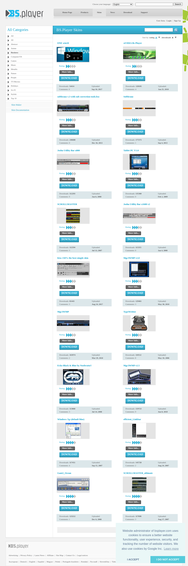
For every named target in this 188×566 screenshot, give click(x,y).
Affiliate (50, 555)
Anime (13, 48)
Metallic (14, 69)
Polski (57, 562)
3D (12, 40)
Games (14, 61)
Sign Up (177, 21)
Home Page (67, 12)
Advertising (13, 555)
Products (84, 12)
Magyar (50, 562)
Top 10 (14, 98)
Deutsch (23, 562)
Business (14, 52)
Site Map (59, 555)
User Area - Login (164, 21)
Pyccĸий (93, 562)
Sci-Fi (13, 90)
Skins (99, 12)
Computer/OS (16, 57)
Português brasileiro (71, 562)
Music (13, 65)
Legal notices (82, 555)
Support (144, 12)
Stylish (14, 94)
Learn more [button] (171, 548)
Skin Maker (16, 105)
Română (84, 562)
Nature (13, 73)
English (32, 562)
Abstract (14, 44)
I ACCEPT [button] (133, 559)
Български (13, 562)
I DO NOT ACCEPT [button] (167, 559)
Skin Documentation (20, 110)
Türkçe (114, 562)
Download (128, 12)
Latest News (39, 555)
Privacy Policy (26, 555)
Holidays (14, 86)
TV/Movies (15, 82)
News (112, 12)
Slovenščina (104, 562)
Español (41, 562)
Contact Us (70, 555)
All (12, 36)
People (13, 77)
